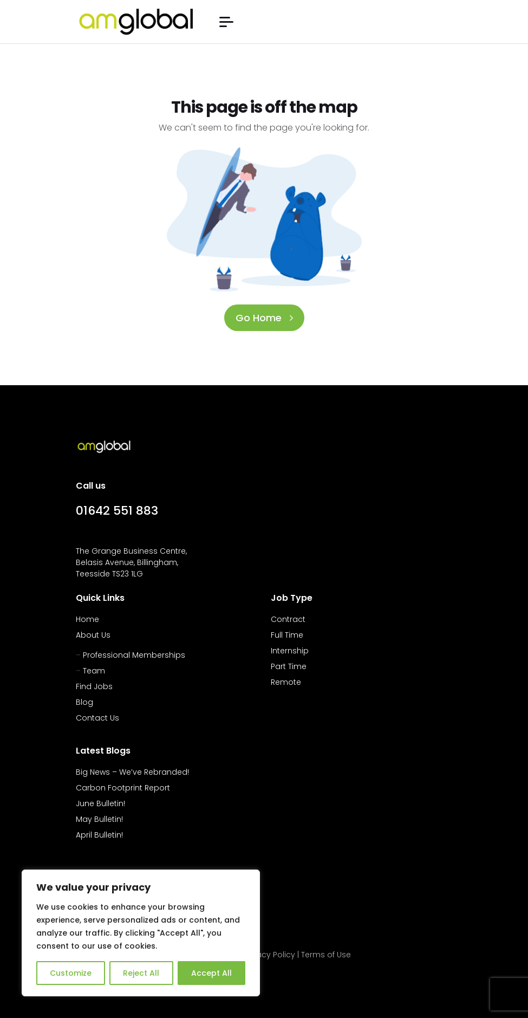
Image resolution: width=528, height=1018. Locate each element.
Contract (288, 619)
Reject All (141, 973)
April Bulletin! (99, 834)
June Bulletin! (100, 803)
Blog (84, 702)
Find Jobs (94, 686)
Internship (290, 650)
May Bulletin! (99, 819)
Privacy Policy (269, 954)
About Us (93, 635)
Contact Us (97, 717)
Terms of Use (326, 954)
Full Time (287, 635)
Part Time (289, 666)
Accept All (211, 973)
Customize (71, 973)
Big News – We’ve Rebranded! (132, 772)
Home (87, 619)
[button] (226, 22)
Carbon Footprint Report (123, 787)
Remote (286, 682)
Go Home (264, 318)
